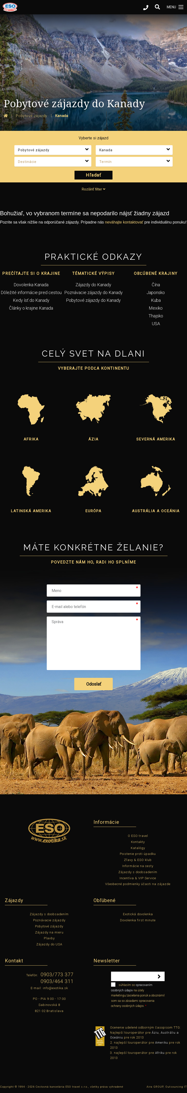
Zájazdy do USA (49, 944)
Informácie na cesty (137, 866)
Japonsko (156, 292)
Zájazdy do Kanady (93, 284)
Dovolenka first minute (138, 920)
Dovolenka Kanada (31, 284)
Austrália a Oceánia (156, 511)
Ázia (93, 439)
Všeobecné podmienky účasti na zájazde (137, 884)
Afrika (31, 439)
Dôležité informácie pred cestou (31, 292)
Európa (93, 511)
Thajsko (156, 315)
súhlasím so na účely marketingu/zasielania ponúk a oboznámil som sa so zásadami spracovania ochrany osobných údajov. (138, 995)
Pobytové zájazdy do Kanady (93, 300)
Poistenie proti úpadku (138, 854)
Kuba (156, 300)
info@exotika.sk (55, 988)
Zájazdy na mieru (49, 932)
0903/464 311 (57, 981)
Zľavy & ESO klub (138, 860)
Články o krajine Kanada (31, 308)
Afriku (160, 1053)
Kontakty (138, 842)
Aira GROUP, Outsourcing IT (167, 1086)
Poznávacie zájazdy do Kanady (93, 292)
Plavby (49, 938)
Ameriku (161, 1042)
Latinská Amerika (31, 511)
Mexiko (156, 308)
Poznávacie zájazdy (49, 920)
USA (156, 323)
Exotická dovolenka (138, 914)
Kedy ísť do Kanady (31, 300)
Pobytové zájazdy (49, 926)
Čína (156, 284)
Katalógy (138, 848)
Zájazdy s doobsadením (137, 872)
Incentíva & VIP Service (138, 878)
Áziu (155, 1032)
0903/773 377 (57, 974)
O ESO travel (138, 836)
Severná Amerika (155, 439)
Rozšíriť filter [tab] (93, 189)
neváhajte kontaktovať (124, 222)
